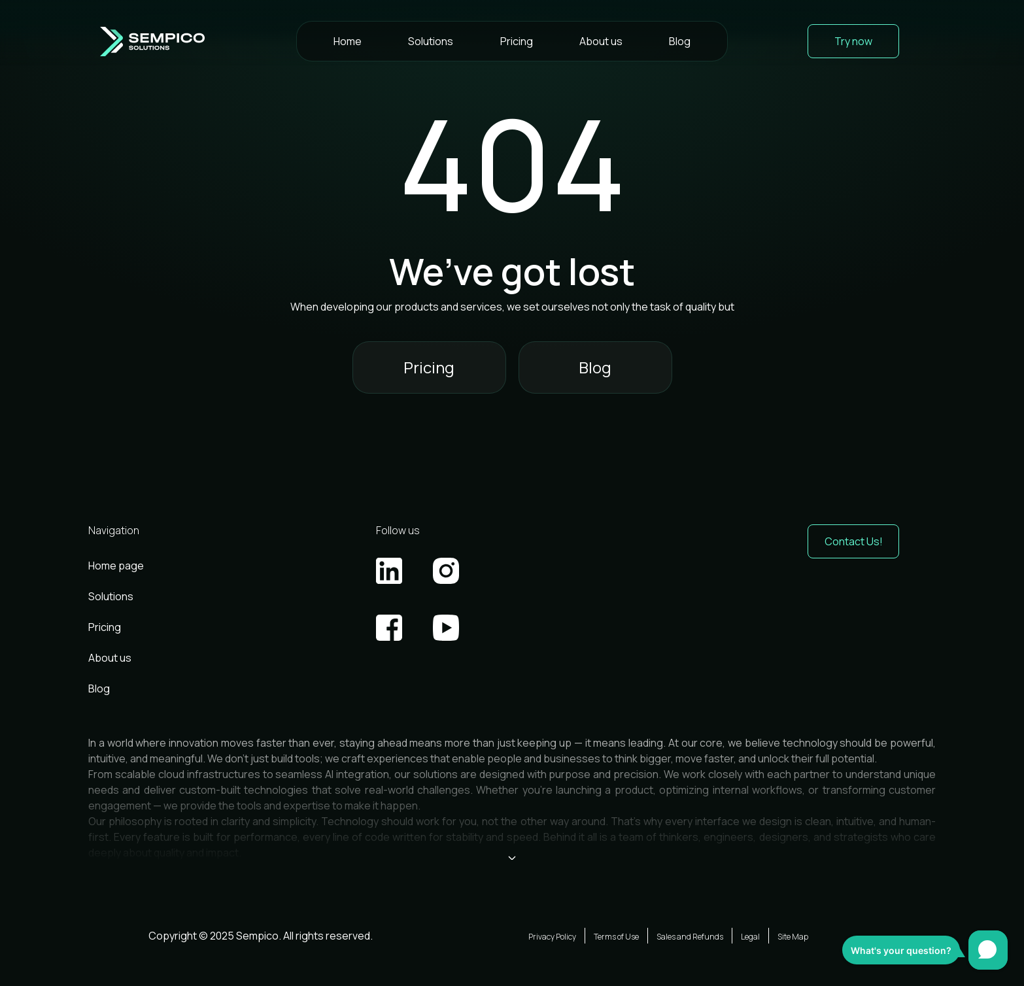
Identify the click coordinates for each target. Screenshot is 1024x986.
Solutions (430, 41)
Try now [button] (853, 41)
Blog (680, 41)
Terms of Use (616, 936)
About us (601, 41)
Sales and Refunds (690, 936)
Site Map (792, 936)
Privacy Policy (552, 936)
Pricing (516, 41)
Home (347, 41)
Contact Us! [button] (854, 541)
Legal (750, 936)
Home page (116, 565)
